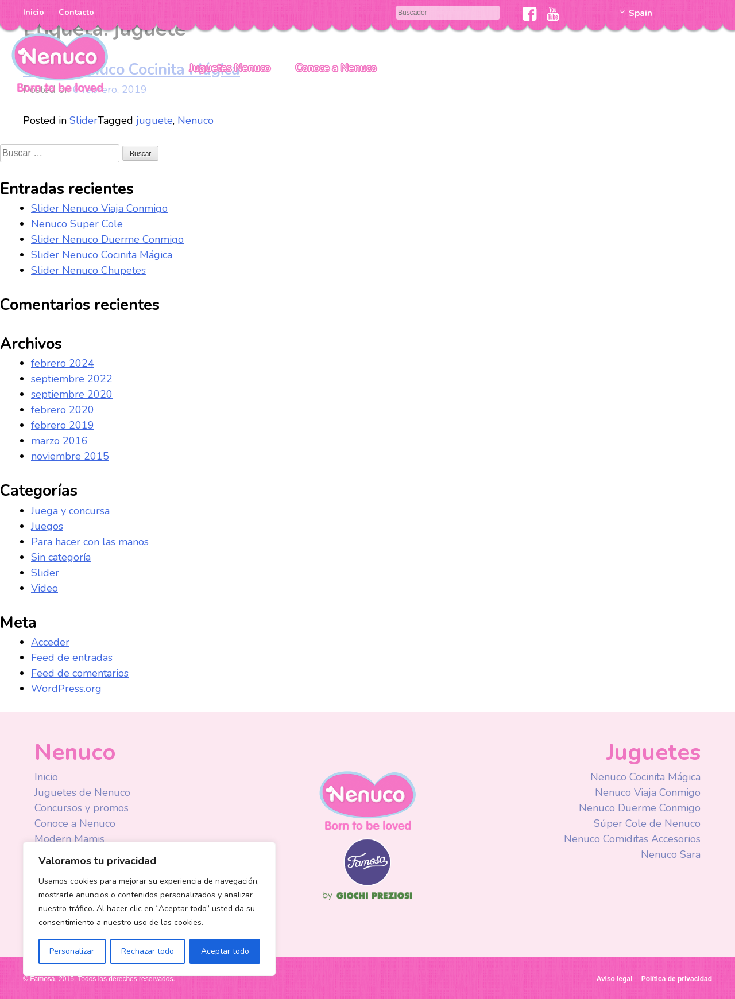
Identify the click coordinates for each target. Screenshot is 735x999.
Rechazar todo (147, 951)
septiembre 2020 (72, 394)
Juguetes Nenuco (229, 68)
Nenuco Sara (671, 854)
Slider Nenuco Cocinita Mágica (101, 255)
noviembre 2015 (70, 456)
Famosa (367, 883)
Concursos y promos (81, 808)
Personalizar (71, 951)
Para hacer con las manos (90, 542)
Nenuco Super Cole (77, 224)
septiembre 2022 (72, 379)
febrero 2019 (62, 425)
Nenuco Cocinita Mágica (645, 777)
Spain (640, 13)
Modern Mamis (69, 839)
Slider (83, 120)
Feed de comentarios (80, 673)
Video (44, 588)
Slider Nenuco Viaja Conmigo (99, 208)
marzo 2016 (59, 441)
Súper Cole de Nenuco (647, 823)
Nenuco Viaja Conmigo (648, 792)
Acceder (50, 642)
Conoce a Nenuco (336, 68)
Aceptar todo (225, 951)
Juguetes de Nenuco (82, 792)
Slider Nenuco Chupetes (88, 270)
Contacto (76, 12)
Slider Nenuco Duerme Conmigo (107, 239)
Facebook (530, 14)
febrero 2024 (62, 363)
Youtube (553, 14)
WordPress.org (66, 688)
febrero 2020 (62, 410)
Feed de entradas (72, 657)
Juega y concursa (70, 511)
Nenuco (59, 62)
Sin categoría (61, 557)
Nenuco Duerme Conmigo (640, 808)
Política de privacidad (676, 979)
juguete (154, 120)
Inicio (33, 12)
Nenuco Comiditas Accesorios (632, 839)
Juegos (47, 526)
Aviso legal (615, 979)
